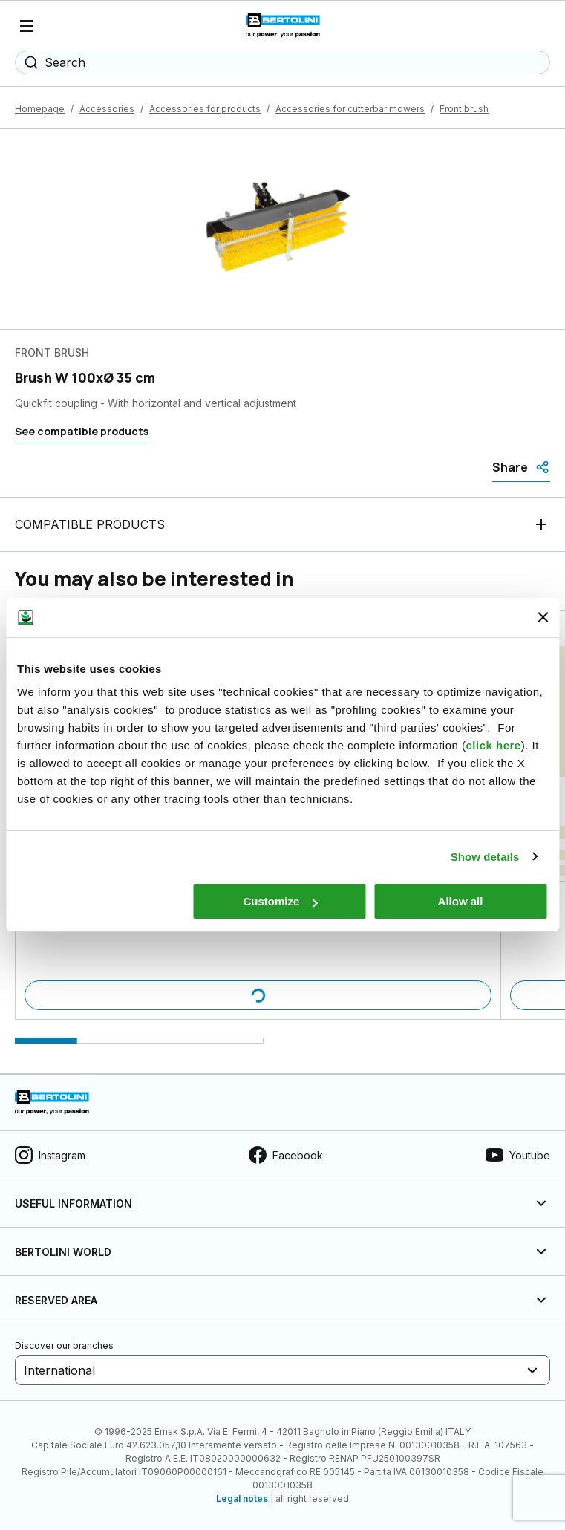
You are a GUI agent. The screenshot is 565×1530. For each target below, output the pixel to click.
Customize (280, 901)
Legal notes (242, 1498)
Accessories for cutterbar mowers (350, 108)
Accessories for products (205, 108)
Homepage (40, 108)
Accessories (106, 108)
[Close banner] (543, 617)
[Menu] (27, 26)
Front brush (464, 108)
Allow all (460, 901)
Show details (485, 856)
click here (493, 745)
